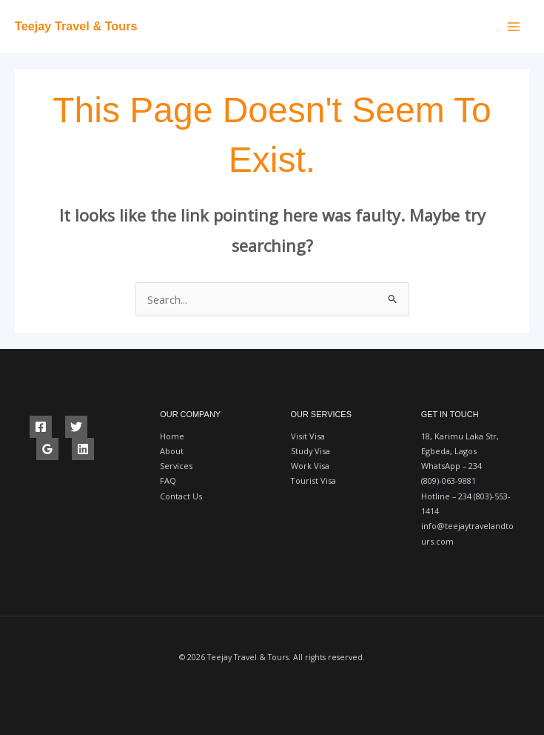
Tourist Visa (313, 480)
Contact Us (181, 496)
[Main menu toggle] (513, 26)
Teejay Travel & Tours (76, 26)
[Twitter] (76, 427)
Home (172, 436)
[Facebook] (41, 427)
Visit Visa (308, 436)
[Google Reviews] (47, 449)
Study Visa (310, 450)
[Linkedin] (83, 449)
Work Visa (310, 465)
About (172, 450)
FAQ (168, 480)
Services (176, 465)
